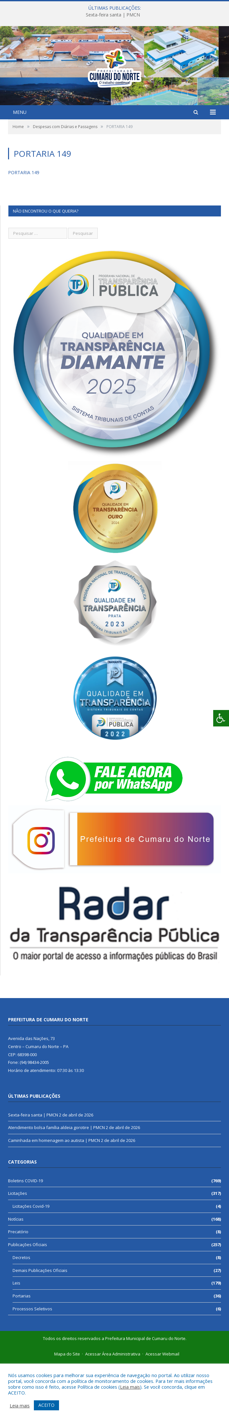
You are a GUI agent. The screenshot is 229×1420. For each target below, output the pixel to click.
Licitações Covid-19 (31, 1262)
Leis (16, 1339)
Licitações (17, 1250)
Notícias (16, 1275)
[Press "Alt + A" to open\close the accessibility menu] (221, 718)
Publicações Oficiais (27, 1301)
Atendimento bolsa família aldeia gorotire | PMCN (56, 1184)
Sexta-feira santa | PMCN (113, 15)
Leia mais (130, 1387)
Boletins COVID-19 (25, 1237)
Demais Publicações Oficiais (40, 1327)
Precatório (18, 1288)
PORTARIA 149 (23, 229)
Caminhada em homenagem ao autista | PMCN (54, 1197)
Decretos (21, 1314)
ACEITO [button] (46, 1405)
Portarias (22, 1352)
